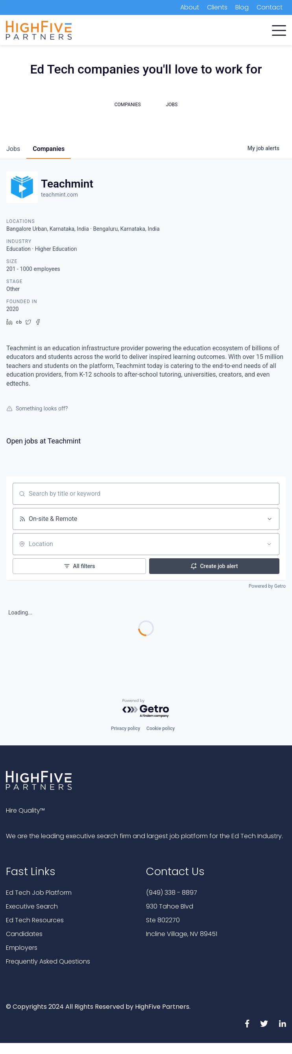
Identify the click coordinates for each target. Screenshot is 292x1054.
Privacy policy (125, 728)
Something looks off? (37, 408)
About (189, 7)
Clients (217, 7)
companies (49, 149)
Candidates (24, 933)
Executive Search (32, 906)
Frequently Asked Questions (48, 961)
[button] (279, 29)
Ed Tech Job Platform (39, 892)
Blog (242, 7)
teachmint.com (59, 194)
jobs (13, 149)
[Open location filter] (269, 544)
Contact (270, 7)
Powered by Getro (267, 586)
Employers (21, 947)
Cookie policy (160, 728)
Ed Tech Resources (35, 920)
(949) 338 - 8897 (171, 892)
